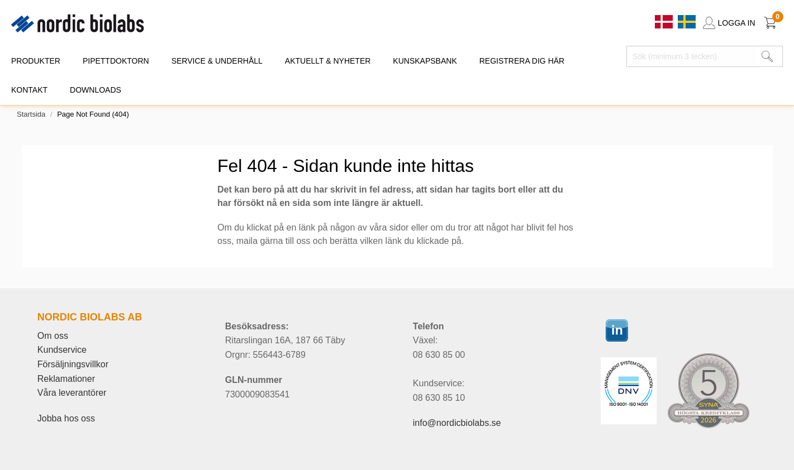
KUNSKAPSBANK (425, 60)
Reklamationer (66, 378)
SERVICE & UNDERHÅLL (217, 60)
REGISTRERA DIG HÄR (521, 60)
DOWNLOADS (95, 89)
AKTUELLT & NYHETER (328, 60)
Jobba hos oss (66, 418)
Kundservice (62, 349)
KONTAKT (29, 89)
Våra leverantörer (72, 392)
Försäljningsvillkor (72, 364)
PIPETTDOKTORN (116, 60)
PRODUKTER (35, 60)
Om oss (52, 335)
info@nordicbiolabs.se (457, 423)
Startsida (31, 114)
